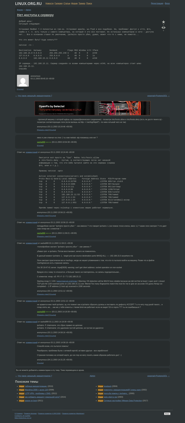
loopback (107, 386)
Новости (50, 3)
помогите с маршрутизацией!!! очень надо (122, 390)
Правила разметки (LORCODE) (49, 413)
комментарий (32, 152)
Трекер (82, 3)
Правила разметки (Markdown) (73, 413)
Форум (74, 3)
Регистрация (157, 3)
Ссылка (20, 89)
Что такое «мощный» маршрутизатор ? (35, 96)
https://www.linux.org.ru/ (23, 418)
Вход (167, 3)
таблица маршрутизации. (36, 386)
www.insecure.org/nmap (67, 281)
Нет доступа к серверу (35, 15)
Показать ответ (43, 130)
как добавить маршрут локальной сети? (42, 397)
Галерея (59, 3)
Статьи (66, 3)
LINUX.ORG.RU (28, 3)
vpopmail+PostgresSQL (157, 96)
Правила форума (30, 413)
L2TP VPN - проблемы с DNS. (38, 393)
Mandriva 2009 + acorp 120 (36, 390)
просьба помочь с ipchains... (116, 393)
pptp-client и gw (110, 397)
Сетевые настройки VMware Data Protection (123, 401)
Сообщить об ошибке (22, 416)
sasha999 (41, 142)
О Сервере (19, 413)
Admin (28, 10)
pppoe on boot (31, 401)
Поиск (89, 3)
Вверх (167, 414)
